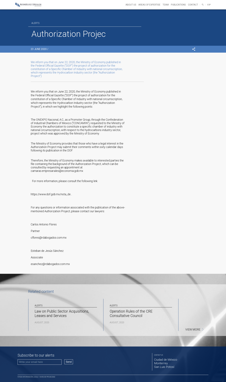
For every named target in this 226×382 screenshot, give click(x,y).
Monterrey (161, 363)
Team (166, 4)
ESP (209, 5)
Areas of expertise (149, 4)
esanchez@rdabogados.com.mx (50, 264)
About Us (131, 4)
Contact (193, 4)
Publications (178, 4)
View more (192, 329)
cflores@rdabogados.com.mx (49, 237)
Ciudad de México (165, 359)
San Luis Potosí (164, 367)
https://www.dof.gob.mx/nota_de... (51, 194)
